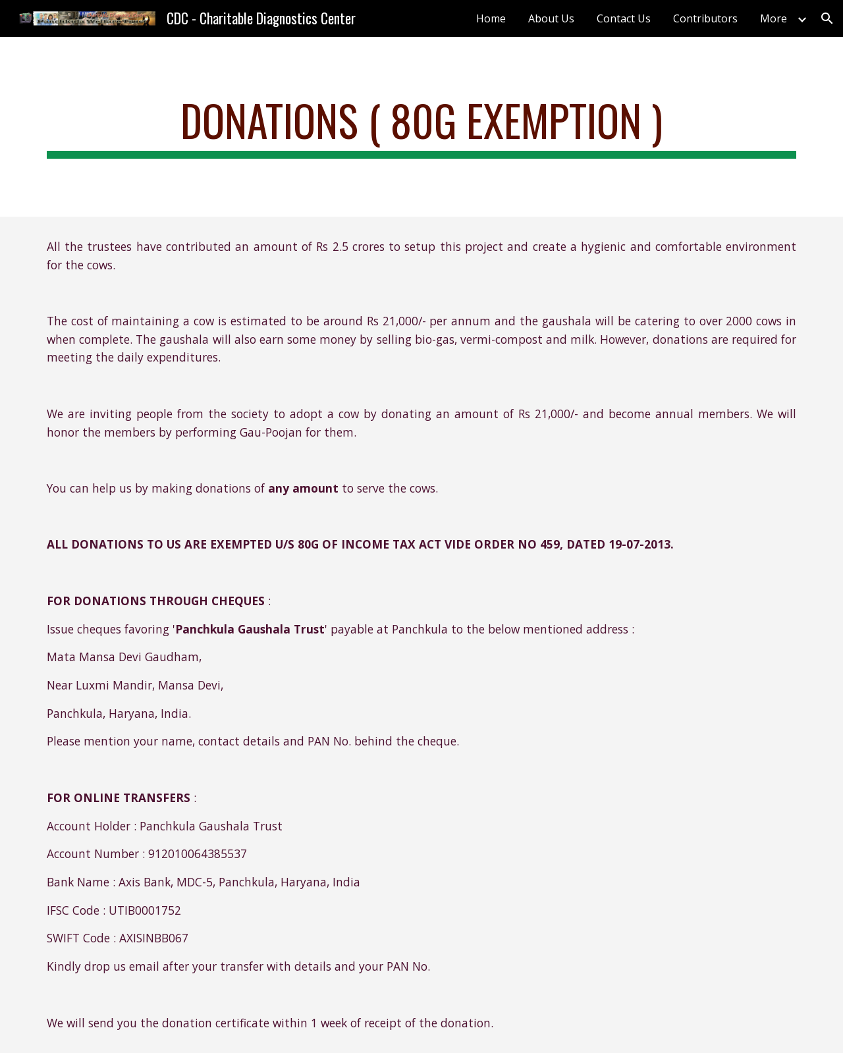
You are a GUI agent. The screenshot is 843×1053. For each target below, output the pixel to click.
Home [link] (491, 18)
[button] (827, 18)
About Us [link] (551, 18)
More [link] (773, 18)
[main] (421, 127)
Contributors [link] (705, 18)
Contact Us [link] (624, 18)
